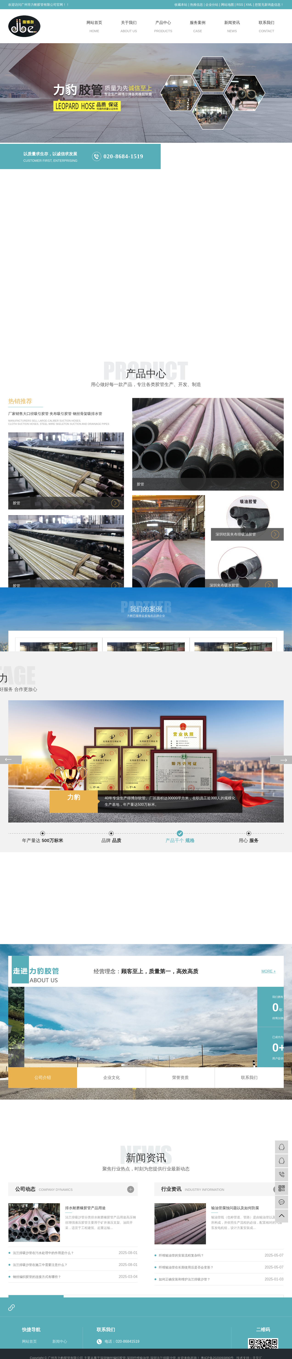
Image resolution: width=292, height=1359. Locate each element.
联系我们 (266, 27)
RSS (239, 4)
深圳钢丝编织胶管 (207, 163)
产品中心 (163, 27)
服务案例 (197, 27)
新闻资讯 (232, 27)
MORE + (268, 1033)
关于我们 (129, 27)
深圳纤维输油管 (242, 163)
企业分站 (211, 4)
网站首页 (94, 27)
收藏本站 (180, 4)
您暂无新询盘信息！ (269, 4)
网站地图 (227, 4)
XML (249, 4)
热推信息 (196, 4)
